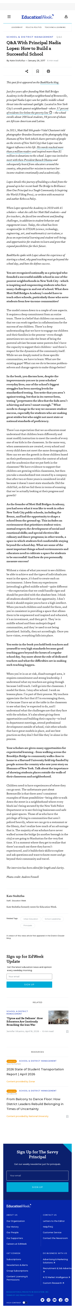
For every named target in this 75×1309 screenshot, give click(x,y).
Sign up (37, 1187)
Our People (13, 1232)
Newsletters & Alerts (17, 1265)
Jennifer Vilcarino (15, 1031)
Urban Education (30, 919)
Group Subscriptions (17, 1271)
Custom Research (53, 1283)
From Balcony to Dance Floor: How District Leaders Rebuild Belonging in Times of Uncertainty (35, 1104)
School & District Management (30, 37)
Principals (27, 925)
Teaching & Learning (55, 27)
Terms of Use (13, 1295)
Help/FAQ (48, 1227)
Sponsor (12, 1094)
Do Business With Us (55, 1253)
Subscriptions (14, 1259)
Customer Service (52, 1232)
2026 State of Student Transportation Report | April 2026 (35, 1072)
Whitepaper (14, 1064)
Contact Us (50, 1215)
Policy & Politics (34, 27)
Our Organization (16, 1221)
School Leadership (53, 919)
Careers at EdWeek (17, 1244)
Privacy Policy (27, 1295)
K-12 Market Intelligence (56, 1277)
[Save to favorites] (37, 71)
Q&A (59, 37)
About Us (12, 1215)
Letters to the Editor (54, 1221)
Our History (13, 1227)
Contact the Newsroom (55, 1238)
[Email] (37, 1176)
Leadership (16, 27)
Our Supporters (15, 1238)
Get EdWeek (14, 1253)
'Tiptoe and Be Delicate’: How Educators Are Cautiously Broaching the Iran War (25, 1021)
